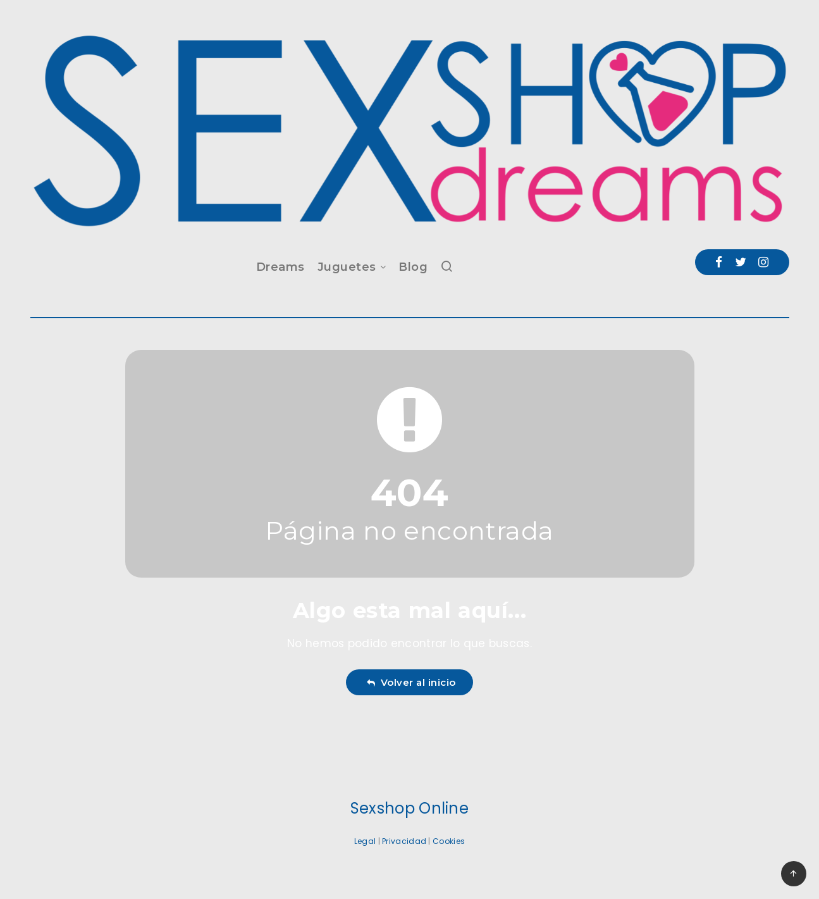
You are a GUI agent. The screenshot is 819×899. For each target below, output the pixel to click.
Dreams (280, 267)
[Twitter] (740, 262)
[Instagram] (763, 262)
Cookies (449, 841)
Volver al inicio (411, 682)
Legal (365, 841)
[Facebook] (718, 262)
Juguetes (346, 267)
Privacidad (404, 841)
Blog (413, 267)
